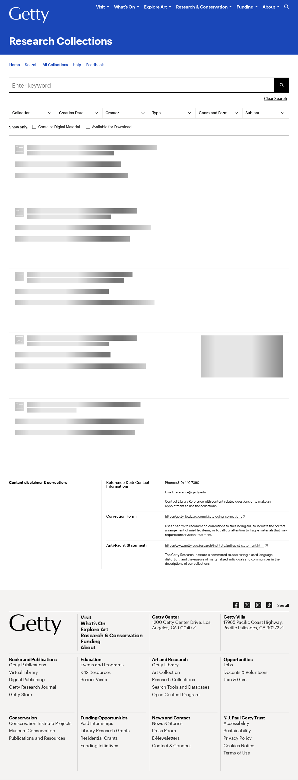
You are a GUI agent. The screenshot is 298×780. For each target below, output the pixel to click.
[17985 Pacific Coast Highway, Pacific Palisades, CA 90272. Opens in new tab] (256, 625)
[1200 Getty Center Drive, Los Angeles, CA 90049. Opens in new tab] (185, 625)
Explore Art (155, 7)
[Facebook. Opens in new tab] (236, 605)
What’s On (124, 7)
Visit (100, 7)
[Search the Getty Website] (286, 7)
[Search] (31, 64)
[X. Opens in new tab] (247, 605)
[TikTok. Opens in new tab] (269, 605)
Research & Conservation (202, 7)
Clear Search (275, 98)
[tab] (32, 113)
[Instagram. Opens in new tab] (258, 605)
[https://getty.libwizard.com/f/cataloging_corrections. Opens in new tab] (205, 516)
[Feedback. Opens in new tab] (95, 64)
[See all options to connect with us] (283, 605)
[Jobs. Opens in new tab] (228, 664)
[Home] (14, 64)
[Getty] (29, 15)
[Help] (77, 64)
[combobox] (141, 85)
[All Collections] (55, 64)
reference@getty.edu (190, 492)
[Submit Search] (281, 85)
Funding (244, 7)
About (268, 7)
